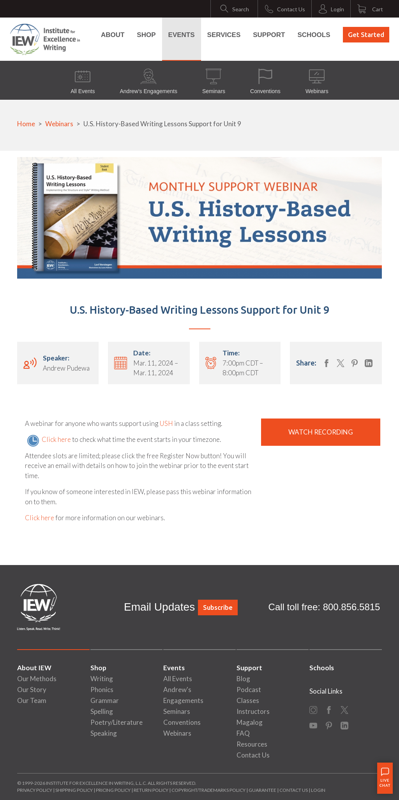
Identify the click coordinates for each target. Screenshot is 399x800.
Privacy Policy (34, 790)
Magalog (250, 722)
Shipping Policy (74, 790)
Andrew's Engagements (148, 81)
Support (269, 35)
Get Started (366, 34)
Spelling (101, 711)
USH (166, 423)
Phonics (101, 689)
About (112, 35)
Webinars (316, 81)
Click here (56, 439)
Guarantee (263, 790)
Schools (313, 35)
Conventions (265, 81)
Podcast (249, 689)
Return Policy (151, 790)
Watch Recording (320, 432)
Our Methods (36, 679)
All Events (83, 81)
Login (318, 790)
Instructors (253, 711)
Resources (252, 744)
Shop (146, 35)
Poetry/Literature (116, 722)
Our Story (31, 689)
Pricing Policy (113, 790)
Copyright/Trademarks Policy (208, 790)
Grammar (104, 700)
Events (181, 35)
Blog (243, 679)
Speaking (103, 733)
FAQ (243, 733)
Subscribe (218, 607)
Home (26, 124)
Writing (101, 679)
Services (224, 35)
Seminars (213, 81)
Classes (248, 700)
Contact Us (253, 755)
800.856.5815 (351, 607)
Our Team (31, 700)
